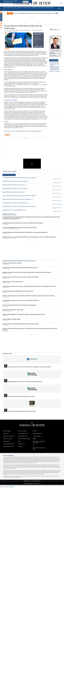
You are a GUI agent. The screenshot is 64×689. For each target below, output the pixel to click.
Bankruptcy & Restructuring (8, 436)
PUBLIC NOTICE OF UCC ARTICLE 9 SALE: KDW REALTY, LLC (16, 202)
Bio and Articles (53, 55)
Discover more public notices (8, 213)
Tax (33, 445)
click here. (20, 477)
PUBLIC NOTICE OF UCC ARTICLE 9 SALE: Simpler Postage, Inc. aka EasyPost (19, 206)
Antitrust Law (5, 433)
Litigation (34, 438)
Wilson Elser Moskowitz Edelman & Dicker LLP (22, 30)
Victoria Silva (6, 306)
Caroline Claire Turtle (7, 273)
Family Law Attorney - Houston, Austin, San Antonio (54, 64)
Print (35, 46)
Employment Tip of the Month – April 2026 (12, 263)
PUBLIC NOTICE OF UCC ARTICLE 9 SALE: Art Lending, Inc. (15, 181)
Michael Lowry (6, 292)
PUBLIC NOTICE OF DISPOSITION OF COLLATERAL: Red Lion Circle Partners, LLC (20, 177)
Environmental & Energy (23, 433)
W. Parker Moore (7, 238)
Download (39, 46)
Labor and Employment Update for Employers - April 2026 (21, 396)
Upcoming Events (7, 353)
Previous (56, 13)
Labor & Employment (37, 436)
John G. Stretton (6, 228)
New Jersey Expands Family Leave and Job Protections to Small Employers (20, 305)
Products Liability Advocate (37, 30)
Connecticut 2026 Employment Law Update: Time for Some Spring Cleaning (20, 227)
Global (19, 441)
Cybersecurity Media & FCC (8, 446)
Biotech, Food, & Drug (7, 438)
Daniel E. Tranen (6, 278)
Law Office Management (38, 39)
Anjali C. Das (6, 315)
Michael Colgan (6, 264)
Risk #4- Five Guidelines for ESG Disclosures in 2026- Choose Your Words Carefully (32, 13)
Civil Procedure (36, 36)
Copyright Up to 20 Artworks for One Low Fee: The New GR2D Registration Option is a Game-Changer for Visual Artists (29, 286)
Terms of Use (51, 457)
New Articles (1, 17)
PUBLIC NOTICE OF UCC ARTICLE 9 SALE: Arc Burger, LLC (15, 188)
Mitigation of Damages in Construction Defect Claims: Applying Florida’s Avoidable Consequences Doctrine (27, 272)
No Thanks (25, 1)
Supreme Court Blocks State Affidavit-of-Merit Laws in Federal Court (18, 291)
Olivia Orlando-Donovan (14, 228)
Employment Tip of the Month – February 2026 (13, 309)
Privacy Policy (57, 457)
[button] (32, 163)
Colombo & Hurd (6, 233)
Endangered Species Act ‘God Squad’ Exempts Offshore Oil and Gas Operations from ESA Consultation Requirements (29, 237)
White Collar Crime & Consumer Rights (39, 448)
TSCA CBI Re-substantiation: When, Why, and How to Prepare (22, 411)
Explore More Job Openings (54, 71)
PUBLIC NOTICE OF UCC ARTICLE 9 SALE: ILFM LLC (14, 192)
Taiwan (35, 41)
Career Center (41, 7)
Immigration (20, 446)
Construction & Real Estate (8, 443)
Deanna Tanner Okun (7, 219)
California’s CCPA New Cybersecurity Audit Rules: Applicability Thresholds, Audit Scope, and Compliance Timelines (29, 295)
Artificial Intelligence (7, 430)
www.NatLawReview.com (7, 459)
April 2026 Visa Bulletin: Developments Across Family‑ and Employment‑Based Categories (23, 222)
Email (52, 52)
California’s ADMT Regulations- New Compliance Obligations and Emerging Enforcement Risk (24, 314)
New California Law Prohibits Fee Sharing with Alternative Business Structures (20, 267)
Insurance (35, 430)
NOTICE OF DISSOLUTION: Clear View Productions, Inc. (14, 184)
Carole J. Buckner (7, 268)
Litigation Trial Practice (37, 38)
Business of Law (6, 441)
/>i (41, 46)
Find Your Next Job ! (54, 60)
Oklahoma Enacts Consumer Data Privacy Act (13, 281)
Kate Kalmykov (6, 224)
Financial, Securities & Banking (24, 438)
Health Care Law (21, 443)
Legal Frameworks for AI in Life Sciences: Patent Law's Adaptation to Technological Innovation (29, 366)
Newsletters (27, 7)
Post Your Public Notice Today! (9, 174)
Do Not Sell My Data (9, 486)
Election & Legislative (22, 430)
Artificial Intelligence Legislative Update (11, 319)
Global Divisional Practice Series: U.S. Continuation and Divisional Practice (25, 381)
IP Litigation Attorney (54, 69)
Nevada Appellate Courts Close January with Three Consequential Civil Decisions (21, 300)
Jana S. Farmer (6, 282)
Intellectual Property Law (37, 433)
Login (61, 3)
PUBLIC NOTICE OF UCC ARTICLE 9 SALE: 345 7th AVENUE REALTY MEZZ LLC (19, 195)
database (38, 458)
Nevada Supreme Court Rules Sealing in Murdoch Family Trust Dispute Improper (21, 323)
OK (21, 1)
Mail (37, 46)
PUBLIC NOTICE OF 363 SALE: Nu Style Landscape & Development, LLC (18, 199)
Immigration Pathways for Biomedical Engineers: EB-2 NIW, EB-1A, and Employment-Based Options (25, 232)
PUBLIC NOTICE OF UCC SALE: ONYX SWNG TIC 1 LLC (14, 210)
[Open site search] (59, 8)
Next (58, 13)
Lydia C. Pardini (14, 219)
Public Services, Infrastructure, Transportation (39, 442)
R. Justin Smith (12, 238)
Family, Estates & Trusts (22, 436)
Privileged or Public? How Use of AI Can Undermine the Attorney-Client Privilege (21, 277)
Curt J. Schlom (9, 30)
